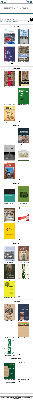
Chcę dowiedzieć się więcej (10, 399)
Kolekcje (16, 21)
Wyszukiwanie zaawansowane (7, 21)
